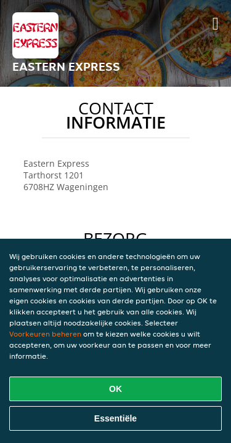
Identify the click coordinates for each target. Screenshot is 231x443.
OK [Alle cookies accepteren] (115, 389)
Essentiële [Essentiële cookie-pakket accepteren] (115, 418)
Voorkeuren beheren (45, 333)
